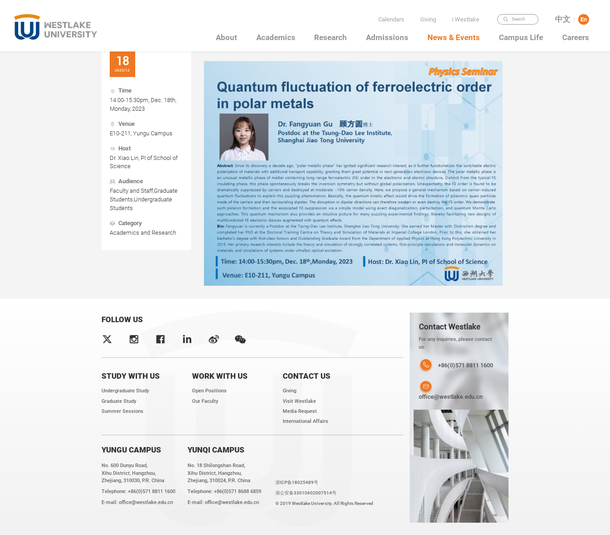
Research (330, 37)
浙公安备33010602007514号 (305, 492)
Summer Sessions (122, 411)
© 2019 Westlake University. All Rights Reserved (324, 503)
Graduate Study (119, 401)
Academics (275, 37)
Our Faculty (205, 401)
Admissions (387, 37)
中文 (562, 19)
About (226, 37)
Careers (575, 37)
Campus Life (521, 37)
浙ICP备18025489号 (296, 482)
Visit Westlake (299, 401)
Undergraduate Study (125, 391)
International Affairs (305, 421)
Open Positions (209, 391)
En (583, 19)
